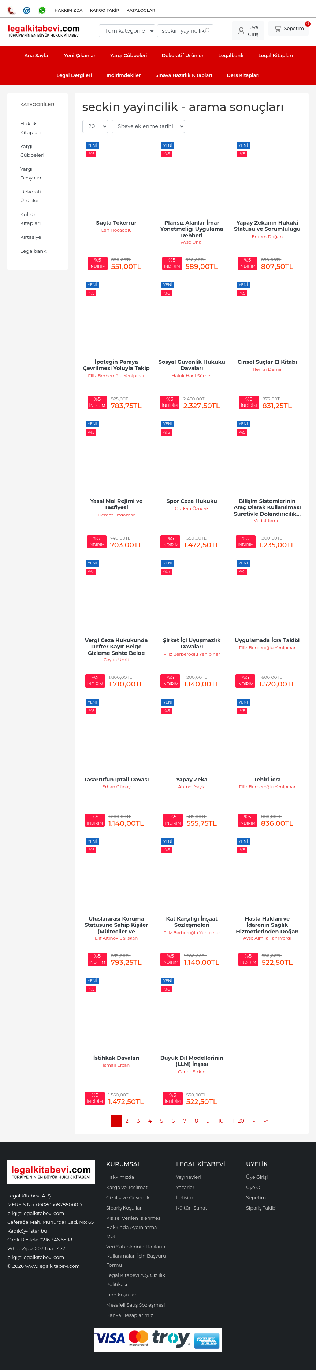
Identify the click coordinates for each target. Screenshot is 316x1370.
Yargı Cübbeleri (32, 150)
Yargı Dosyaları (31, 173)
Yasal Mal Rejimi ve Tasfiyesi (117, 504)
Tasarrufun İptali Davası (116, 779)
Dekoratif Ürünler (31, 196)
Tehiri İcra (267, 779)
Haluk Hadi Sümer (192, 375)
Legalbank (33, 251)
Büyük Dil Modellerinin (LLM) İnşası (192, 1061)
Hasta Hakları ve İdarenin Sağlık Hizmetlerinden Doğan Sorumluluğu (268, 928)
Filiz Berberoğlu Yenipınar (116, 375)
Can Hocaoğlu (116, 230)
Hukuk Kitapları (30, 128)
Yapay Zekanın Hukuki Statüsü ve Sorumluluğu (267, 226)
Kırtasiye (30, 237)
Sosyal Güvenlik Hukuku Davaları (193, 365)
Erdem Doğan (267, 236)
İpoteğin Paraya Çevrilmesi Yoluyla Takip (116, 365)
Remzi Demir (267, 369)
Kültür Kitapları (30, 218)
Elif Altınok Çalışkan (116, 938)
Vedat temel (267, 520)
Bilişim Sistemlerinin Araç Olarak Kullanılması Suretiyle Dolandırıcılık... (268, 507)
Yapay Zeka (192, 779)
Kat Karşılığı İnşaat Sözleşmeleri (192, 922)
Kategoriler (37, 104)
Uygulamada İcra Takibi (267, 640)
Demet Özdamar (116, 515)
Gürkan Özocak (192, 508)
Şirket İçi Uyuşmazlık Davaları (192, 643)
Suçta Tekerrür (116, 222)
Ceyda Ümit (116, 659)
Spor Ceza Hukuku (192, 501)
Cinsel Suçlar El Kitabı (267, 362)
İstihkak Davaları (116, 1058)
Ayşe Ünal (191, 242)
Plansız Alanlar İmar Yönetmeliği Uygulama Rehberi (192, 229)
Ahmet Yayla (191, 786)
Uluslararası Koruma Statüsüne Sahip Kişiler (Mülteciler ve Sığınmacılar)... (117, 928)
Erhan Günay (116, 786)
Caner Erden (191, 1071)
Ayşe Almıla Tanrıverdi (267, 938)
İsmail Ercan (116, 1065)
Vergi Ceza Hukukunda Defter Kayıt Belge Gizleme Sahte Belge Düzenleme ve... (117, 650)
